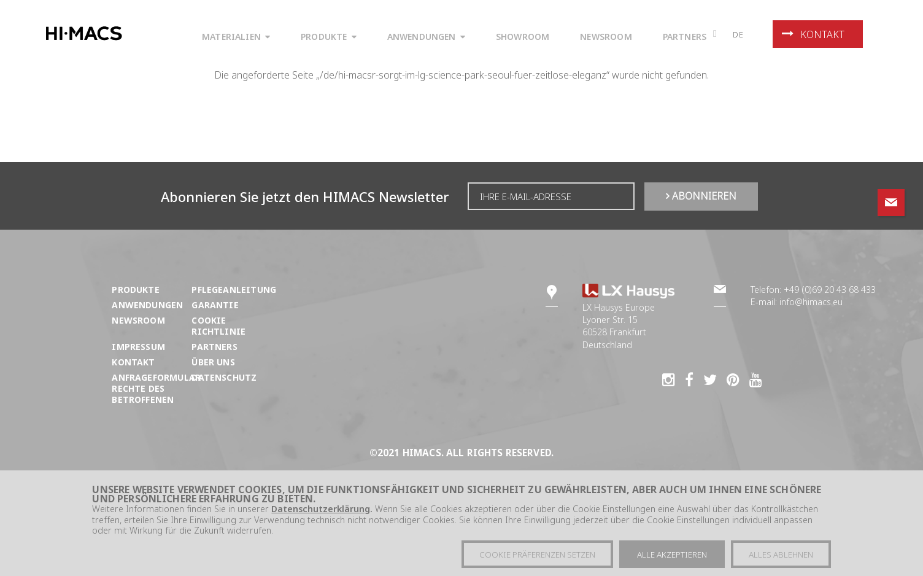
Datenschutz (224, 377)
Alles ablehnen (781, 556)
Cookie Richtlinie (218, 325)
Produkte (135, 289)
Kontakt (813, 34)
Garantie (214, 305)
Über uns (212, 362)
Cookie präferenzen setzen (537, 556)
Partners (214, 346)
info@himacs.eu (811, 302)
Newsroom (138, 320)
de (738, 34)
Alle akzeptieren (672, 556)
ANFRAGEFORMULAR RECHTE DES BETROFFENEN (156, 388)
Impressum (138, 346)
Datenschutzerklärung (320, 511)
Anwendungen (147, 305)
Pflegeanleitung (233, 289)
